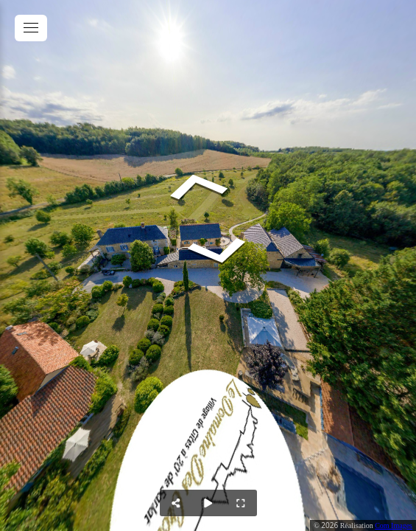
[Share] (176, 503)
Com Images (393, 525)
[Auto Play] (208, 503)
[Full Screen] (241, 503)
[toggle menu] (31, 28)
